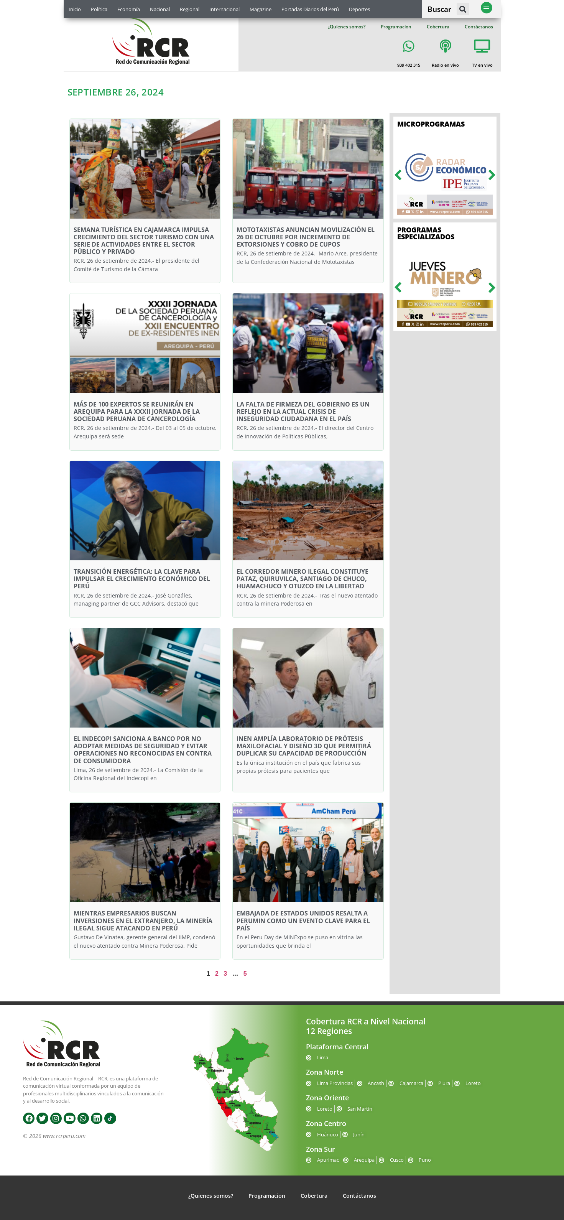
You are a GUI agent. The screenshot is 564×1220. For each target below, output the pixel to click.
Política (99, 9)
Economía (128, 9)
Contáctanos (479, 26)
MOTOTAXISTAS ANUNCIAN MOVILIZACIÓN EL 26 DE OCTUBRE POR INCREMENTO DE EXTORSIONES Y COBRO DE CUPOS (306, 237)
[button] (463, 9)
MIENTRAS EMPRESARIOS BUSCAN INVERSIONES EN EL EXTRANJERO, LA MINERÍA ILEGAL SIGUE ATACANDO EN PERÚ (143, 920)
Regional (189, 9)
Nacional (160, 9)
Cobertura (438, 26)
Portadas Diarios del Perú (310, 9)
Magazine (260, 9)
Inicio (75, 9)
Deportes (359, 9)
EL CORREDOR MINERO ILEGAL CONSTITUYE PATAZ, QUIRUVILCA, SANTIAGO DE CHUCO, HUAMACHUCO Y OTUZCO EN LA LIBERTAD (302, 578)
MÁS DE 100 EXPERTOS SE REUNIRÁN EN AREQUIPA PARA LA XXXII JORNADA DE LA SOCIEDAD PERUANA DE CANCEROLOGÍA (137, 411)
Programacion (396, 26)
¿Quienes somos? (346, 26)
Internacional (224, 9)
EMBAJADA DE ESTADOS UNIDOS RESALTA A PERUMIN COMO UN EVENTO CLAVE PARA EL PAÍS (303, 920)
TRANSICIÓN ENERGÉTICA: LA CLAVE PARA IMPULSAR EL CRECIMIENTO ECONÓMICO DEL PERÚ (142, 578)
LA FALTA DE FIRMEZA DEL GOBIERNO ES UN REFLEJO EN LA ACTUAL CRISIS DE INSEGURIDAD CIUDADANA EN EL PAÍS (303, 411)
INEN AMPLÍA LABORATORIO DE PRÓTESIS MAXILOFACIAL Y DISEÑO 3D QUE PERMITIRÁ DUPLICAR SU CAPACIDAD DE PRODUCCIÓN (304, 745)
